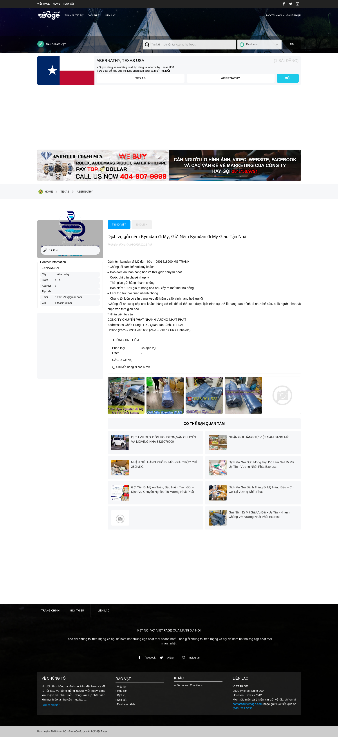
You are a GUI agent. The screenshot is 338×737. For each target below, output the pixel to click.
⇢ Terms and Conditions (188, 685)
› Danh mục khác (126, 704)
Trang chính (50, 610)
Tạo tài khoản (275, 15)
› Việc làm (121, 686)
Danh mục (252, 44)
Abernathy (230, 78)
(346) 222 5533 (243, 708)
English (142, 224)
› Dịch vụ (121, 695)
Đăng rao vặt (51, 44)
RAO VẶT (68, 3)
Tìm (292, 44)
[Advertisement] (169, 119)
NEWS (56, 3)
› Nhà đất (121, 699)
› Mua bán (121, 690)
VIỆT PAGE (43, 3)
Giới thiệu (94, 15)
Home (45, 191)
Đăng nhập (293, 15)
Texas (140, 78)
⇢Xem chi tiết (51, 705)
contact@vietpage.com (248, 704)
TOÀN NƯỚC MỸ (74, 15)
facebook (146, 657)
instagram (190, 657)
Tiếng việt (119, 224)
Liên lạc (110, 15)
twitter (166, 657)
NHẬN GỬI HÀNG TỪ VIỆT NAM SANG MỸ (259, 437)
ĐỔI (287, 78)
